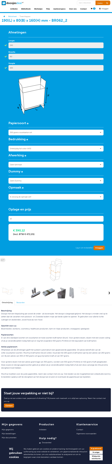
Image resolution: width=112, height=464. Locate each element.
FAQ (48, 9)
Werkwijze (38, 9)
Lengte (11, 41)
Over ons (73, 9)
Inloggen (104, 9)
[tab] (7, 302)
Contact (83, 9)
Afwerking (17, 155)
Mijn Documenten (9, 437)
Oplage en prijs (19, 209)
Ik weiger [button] (96, 452)
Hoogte (11, 63)
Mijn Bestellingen (9, 434)
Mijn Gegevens (8, 430)
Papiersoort (18, 123)
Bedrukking (18, 139)
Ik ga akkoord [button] (96, 449)
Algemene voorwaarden (86, 434)
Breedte (11, 52)
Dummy (15, 171)
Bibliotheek (26, 9)
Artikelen (14, 9)
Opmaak (15, 187)
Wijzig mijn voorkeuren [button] (96, 457)
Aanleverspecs (59, 9)
